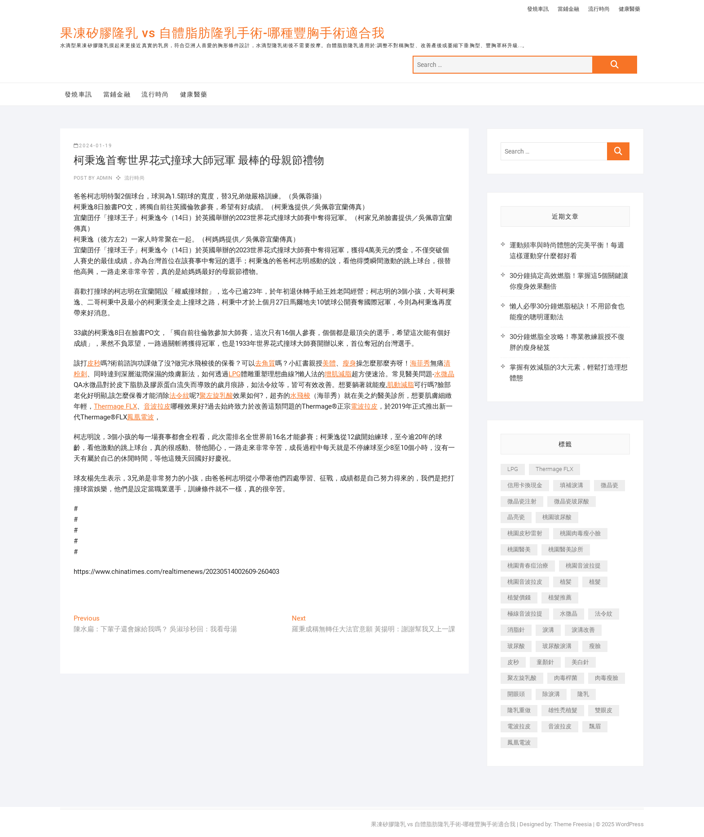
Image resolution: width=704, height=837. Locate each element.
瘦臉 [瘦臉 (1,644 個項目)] (595, 646)
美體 (329, 363)
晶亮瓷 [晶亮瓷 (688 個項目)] (516, 517)
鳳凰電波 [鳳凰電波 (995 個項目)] (519, 742)
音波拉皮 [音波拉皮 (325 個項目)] (560, 726)
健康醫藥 (629, 9)
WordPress (630, 824)
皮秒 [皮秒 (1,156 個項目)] (513, 662)
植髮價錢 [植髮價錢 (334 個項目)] (519, 597)
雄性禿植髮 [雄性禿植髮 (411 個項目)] (562, 710)
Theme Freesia (573, 824)
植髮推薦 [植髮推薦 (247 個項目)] (560, 597)
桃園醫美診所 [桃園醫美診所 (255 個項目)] (565, 549)
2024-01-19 (93, 146)
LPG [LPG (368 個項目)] (512, 469)
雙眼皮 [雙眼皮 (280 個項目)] (603, 710)
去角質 (265, 363)
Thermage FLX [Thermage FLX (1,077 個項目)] (554, 469)
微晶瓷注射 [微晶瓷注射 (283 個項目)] (522, 501)
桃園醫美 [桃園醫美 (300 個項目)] (519, 549)
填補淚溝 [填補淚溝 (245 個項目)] (571, 485)
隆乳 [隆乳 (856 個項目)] (583, 694)
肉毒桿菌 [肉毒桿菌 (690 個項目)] (565, 677)
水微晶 (444, 374)
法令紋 (179, 396)
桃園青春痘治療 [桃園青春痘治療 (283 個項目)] (527, 565)
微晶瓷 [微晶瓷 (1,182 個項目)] (609, 485)
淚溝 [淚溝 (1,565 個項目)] (548, 629)
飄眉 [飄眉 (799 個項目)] (595, 726)
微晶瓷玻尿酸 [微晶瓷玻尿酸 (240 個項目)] (571, 501)
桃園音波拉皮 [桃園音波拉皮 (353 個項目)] (524, 581)
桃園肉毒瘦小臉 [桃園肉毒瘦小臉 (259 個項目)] (580, 533)
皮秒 (94, 363)
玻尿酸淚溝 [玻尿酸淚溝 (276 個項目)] (557, 646)
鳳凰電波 (140, 417)
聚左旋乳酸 (216, 396)
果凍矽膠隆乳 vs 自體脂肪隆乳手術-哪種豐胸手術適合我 (222, 33)
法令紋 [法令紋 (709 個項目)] (603, 613)
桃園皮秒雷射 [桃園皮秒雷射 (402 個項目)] (524, 533)
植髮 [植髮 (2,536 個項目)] (595, 581)
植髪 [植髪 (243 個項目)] (566, 581)
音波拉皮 (157, 406)
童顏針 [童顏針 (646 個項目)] (545, 662)
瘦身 (349, 363)
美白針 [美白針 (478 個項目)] (580, 662)
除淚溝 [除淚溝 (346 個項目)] (551, 694)
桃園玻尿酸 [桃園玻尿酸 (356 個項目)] (557, 517)
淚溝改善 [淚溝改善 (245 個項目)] (583, 629)
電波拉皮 (364, 406)
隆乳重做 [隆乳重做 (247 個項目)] (519, 710)
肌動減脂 (400, 385)
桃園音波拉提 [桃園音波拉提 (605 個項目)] (583, 565)
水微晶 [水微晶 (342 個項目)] (568, 613)
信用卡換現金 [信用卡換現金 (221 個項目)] (524, 485)
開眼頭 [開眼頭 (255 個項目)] (516, 694)
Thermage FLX (115, 406)
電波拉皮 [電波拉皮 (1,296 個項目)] (519, 726)
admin (103, 178)
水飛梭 (300, 396)
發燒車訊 (538, 9)
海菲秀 (420, 363)
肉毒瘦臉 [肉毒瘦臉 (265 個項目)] (606, 677)
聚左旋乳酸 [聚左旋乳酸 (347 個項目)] (522, 677)
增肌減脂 (338, 374)
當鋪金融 (568, 9)
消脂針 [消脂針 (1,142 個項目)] (516, 629)
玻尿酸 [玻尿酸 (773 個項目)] (516, 646)
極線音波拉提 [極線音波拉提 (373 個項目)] (524, 613)
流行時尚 (599, 9)
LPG (235, 374)
